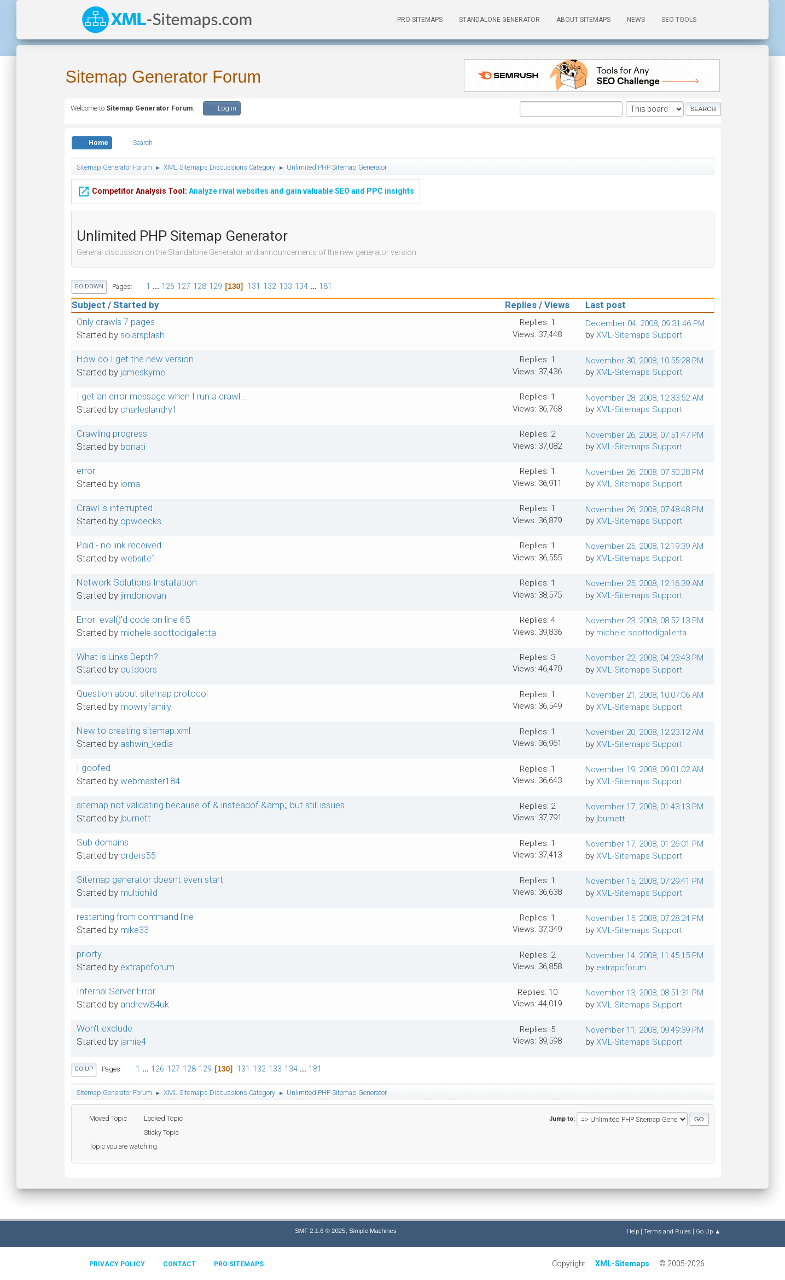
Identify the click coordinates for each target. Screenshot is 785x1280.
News (636, 20)
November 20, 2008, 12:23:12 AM (644, 732)
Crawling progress (112, 433)
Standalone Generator (499, 20)
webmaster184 (150, 780)
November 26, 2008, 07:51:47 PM (644, 435)
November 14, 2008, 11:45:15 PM (644, 955)
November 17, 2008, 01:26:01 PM (644, 844)
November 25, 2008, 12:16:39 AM (644, 583)
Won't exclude (104, 1028)
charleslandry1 (148, 409)
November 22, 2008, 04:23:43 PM (644, 658)
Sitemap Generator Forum (163, 76)
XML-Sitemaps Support (639, 335)
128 (199, 286)
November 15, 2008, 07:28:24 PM (644, 918)
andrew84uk (144, 1004)
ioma (130, 483)
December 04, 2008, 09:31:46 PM (645, 323)
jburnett (135, 818)
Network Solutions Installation (137, 582)
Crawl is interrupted (115, 507)
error (86, 470)
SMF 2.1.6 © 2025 (320, 1230)
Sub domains (103, 842)
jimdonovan (143, 595)
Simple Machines (372, 1230)
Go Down (88, 286)
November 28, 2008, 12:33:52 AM (644, 398)
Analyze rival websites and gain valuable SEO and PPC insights (245, 189)
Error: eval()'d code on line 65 (133, 619)
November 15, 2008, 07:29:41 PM (644, 881)
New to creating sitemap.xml (133, 730)
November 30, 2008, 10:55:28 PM (644, 361)
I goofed (94, 767)
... (157, 286)
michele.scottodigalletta (168, 632)
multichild (139, 892)
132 (269, 286)
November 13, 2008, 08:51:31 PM (644, 993)
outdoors (138, 669)
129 (215, 286)
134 (301, 286)
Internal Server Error (116, 991)
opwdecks (140, 521)
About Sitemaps (583, 20)
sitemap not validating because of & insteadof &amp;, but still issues (211, 805)
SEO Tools (678, 20)
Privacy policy (117, 1264)
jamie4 (133, 1041)
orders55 (137, 855)
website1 (138, 558)
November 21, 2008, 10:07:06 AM (644, 695)
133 (285, 286)
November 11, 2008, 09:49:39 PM (644, 1030)
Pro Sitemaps (239, 1264)
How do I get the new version (135, 359)
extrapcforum (147, 967)
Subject (89, 304)
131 (253, 286)
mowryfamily (145, 706)
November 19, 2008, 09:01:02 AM (644, 769)
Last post (610, 304)
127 (183, 286)
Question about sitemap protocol (142, 693)
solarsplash (142, 334)
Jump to (561, 1118)
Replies (521, 304)
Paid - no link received (119, 545)
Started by (136, 304)
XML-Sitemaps (622, 1263)
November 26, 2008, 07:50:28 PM (644, 472)
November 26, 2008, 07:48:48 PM (644, 509)
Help (633, 1231)
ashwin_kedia (146, 743)
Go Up (83, 1069)
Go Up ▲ (708, 1231)
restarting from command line (135, 916)
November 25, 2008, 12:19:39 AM (644, 546)
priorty (89, 953)
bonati (133, 446)
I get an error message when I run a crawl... (162, 396)
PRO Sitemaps (420, 20)
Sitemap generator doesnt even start (150, 879)
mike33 (134, 929)
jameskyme (142, 372)
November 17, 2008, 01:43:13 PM (644, 807)
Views (556, 304)
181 (325, 286)
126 (168, 286)
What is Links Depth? (117, 656)
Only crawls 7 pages (116, 321)
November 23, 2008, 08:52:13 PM (644, 620)
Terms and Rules (667, 1231)
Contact (179, 1264)
